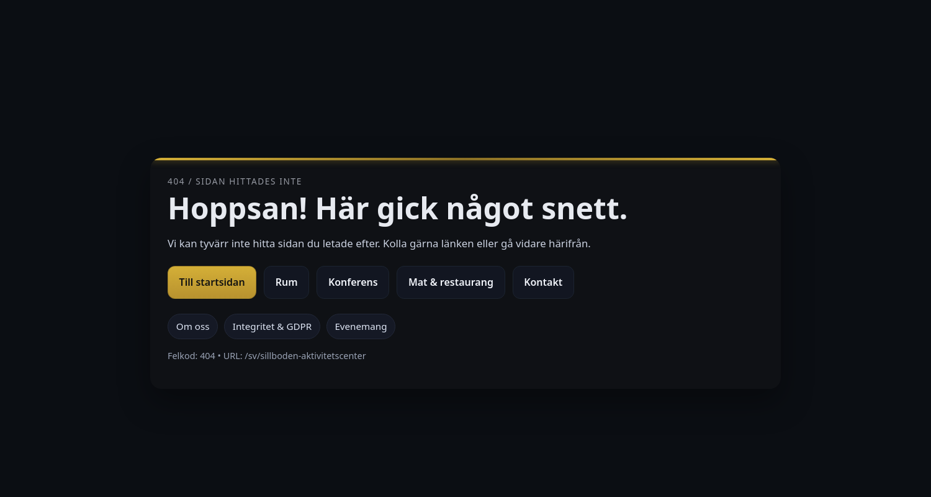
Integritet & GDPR (272, 326)
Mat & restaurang (450, 282)
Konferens (353, 282)
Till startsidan (212, 282)
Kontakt (543, 282)
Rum (287, 282)
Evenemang (361, 326)
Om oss (193, 326)
